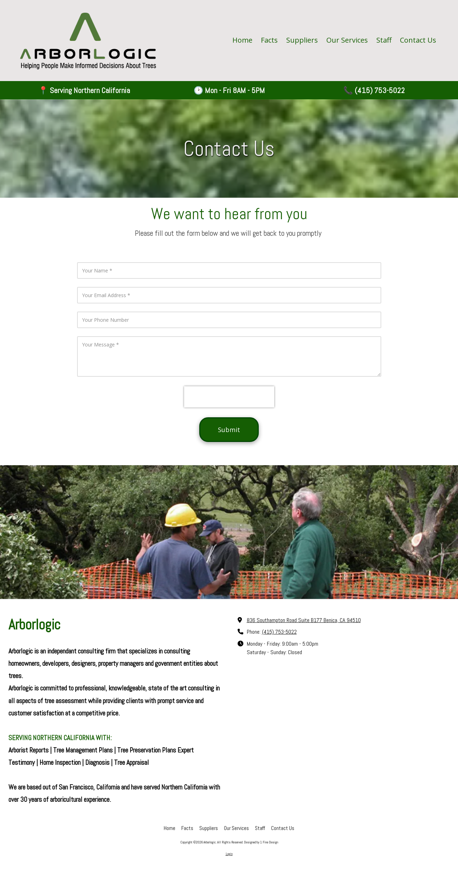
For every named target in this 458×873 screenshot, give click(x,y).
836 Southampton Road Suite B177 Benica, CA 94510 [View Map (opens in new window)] (304, 620)
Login (229, 854)
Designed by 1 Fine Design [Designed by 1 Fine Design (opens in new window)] (261, 842)
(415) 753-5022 (279, 631)
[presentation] (229, 396)
